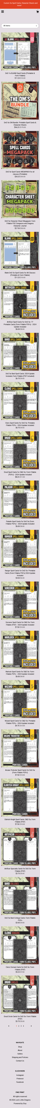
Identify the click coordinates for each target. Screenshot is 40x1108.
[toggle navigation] (2, 11)
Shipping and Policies (20, 1057)
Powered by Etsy (20, 1103)
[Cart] (37, 12)
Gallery (20, 1054)
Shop (20, 1047)
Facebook (20, 1082)
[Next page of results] (31, 1026)
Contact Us (20, 1061)
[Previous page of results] (9, 1026)
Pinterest (20, 1079)
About (20, 1050)
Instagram (20, 1075)
